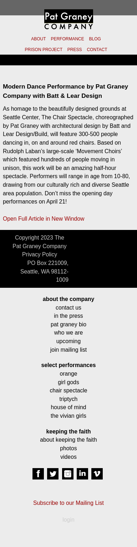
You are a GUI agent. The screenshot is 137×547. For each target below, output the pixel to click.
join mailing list (68, 350)
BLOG (95, 38)
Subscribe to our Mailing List (68, 503)
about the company (68, 299)
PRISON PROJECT (43, 49)
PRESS (74, 49)
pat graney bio (68, 324)
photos (68, 448)
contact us (68, 308)
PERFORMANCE (67, 38)
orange (68, 374)
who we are (68, 333)
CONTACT (97, 49)
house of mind (68, 407)
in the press (68, 316)
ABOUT (38, 38)
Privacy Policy (39, 254)
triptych (69, 399)
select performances (68, 365)
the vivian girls (68, 416)
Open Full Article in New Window (43, 219)
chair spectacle (68, 390)
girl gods (68, 382)
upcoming (68, 341)
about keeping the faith (68, 440)
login (68, 520)
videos (68, 457)
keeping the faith (68, 431)
